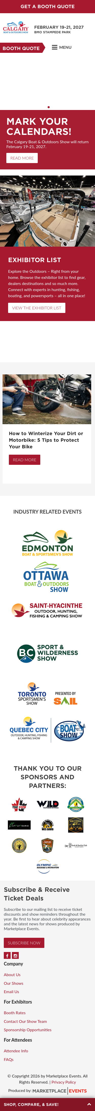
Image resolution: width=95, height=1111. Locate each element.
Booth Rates (15, 1012)
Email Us (11, 991)
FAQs (8, 1059)
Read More (22, 157)
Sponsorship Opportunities (27, 1029)
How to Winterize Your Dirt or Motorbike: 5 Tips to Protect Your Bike (46, 440)
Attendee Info (16, 1050)
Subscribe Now (24, 942)
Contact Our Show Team (25, 1021)
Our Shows (13, 983)
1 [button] (45, 107)
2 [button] (49, 107)
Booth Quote (21, 48)
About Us (12, 974)
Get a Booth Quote (48, 6)
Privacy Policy (63, 1082)
